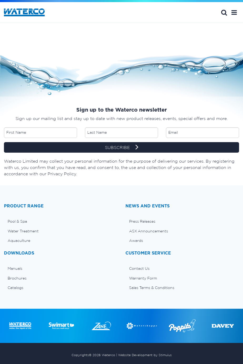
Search (224, 12)
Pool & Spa (17, 221)
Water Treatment (23, 231)
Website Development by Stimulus (145, 355)
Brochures (17, 278)
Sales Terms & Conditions (151, 288)
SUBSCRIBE (121, 148)
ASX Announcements (148, 231)
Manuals (15, 268)
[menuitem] (61, 221)
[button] (234, 12)
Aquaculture (19, 240)
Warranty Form (143, 278)
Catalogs (15, 288)
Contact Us (139, 268)
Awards (136, 240)
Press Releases (142, 221)
